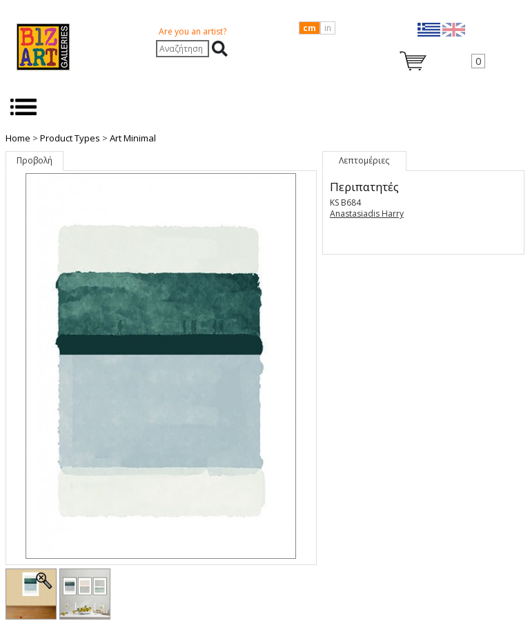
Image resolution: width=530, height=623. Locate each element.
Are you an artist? (192, 31)
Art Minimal (133, 138)
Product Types (70, 138)
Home (18, 138)
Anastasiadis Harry (367, 213)
